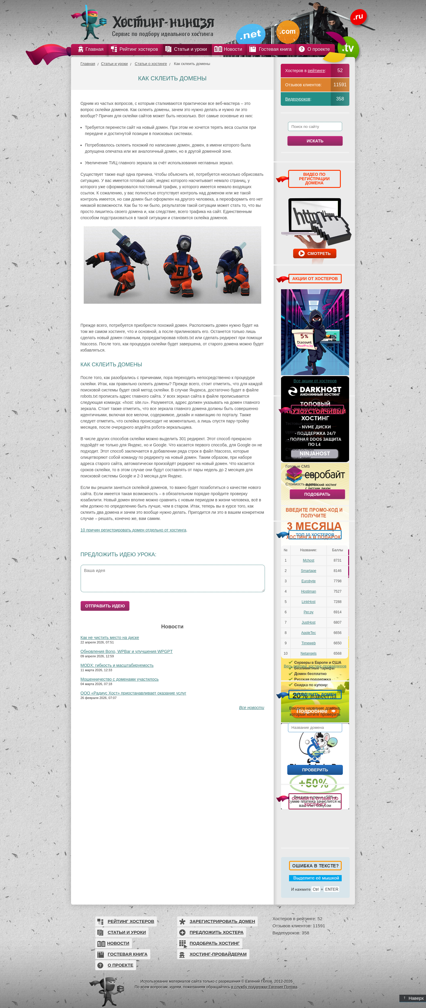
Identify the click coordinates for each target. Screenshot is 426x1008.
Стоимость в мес (300, 484)
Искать (315, 141)
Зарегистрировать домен (222, 921)
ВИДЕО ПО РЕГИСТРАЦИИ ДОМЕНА (314, 178)
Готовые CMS (297, 466)
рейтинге (316, 70)
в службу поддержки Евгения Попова (264, 987)
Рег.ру (309, 612)
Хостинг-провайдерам (218, 954)
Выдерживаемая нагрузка (300, 477)
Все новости (251, 707)
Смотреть (318, 253)
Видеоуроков (297, 99)
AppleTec (308, 633)
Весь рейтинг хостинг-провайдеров (315, 666)
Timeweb (308, 643)
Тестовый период (300, 423)
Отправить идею (105, 606)
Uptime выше (297, 432)
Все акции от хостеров (315, 380)
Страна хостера (299, 449)
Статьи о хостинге (151, 63)
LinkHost (309, 602)
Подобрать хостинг (215, 943)
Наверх (414, 998)
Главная (87, 63)
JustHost (309, 622)
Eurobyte (308, 581)
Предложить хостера (216, 932)
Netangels (309, 653)
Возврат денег (298, 458)
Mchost (308, 560)
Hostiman (308, 591)
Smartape (308, 571)
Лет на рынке (297, 440)
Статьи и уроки (114, 63)
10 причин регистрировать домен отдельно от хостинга (133, 530)
